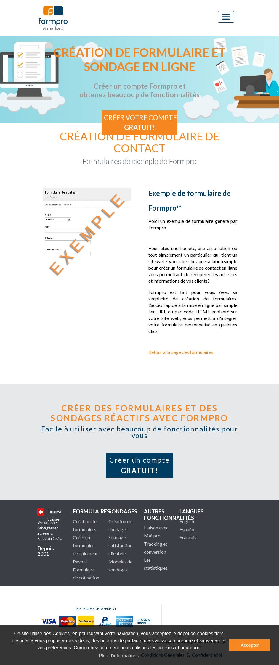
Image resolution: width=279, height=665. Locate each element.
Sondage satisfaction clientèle (120, 545)
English (186, 521)
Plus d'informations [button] (119, 655)
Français (187, 537)
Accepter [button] (249, 645)
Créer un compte (139, 465)
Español (187, 529)
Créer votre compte (140, 123)
